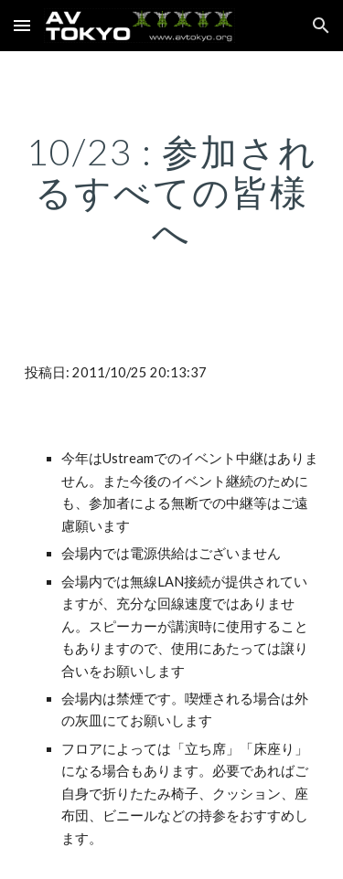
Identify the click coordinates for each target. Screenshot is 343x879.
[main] (172, 191)
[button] (22, 25)
